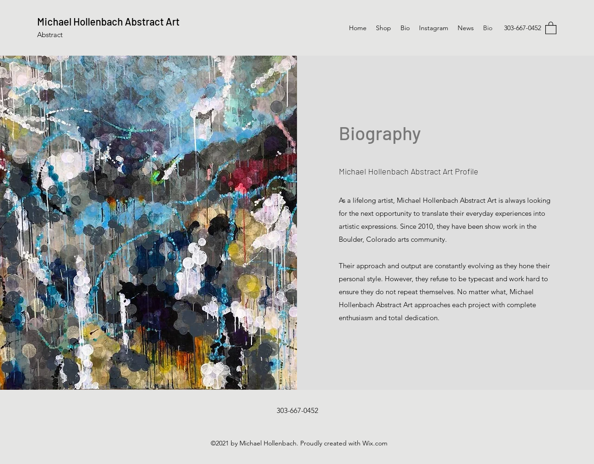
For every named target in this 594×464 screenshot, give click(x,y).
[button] (550, 27)
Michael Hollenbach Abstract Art (109, 21)
